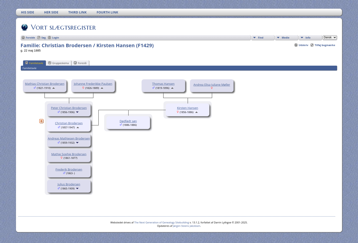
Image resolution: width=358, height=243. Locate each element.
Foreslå (80, 63)
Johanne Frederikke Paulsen (93, 84)
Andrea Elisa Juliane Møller (211, 85)
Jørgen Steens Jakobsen (186, 225)
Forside (30, 37)
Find (260, 37)
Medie (286, 37)
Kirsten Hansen (187, 108)
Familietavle (34, 63)
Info (308, 37)
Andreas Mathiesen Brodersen (69, 138)
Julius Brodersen (69, 184)
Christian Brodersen (69, 123)
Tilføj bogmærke (325, 45)
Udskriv (303, 45)
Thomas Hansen (163, 84)
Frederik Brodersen (68, 169)
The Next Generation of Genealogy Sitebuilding (161, 222)
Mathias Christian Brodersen (44, 84)
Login (55, 37)
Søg (43, 37)
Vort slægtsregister (63, 27)
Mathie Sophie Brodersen (69, 154)
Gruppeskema (58, 63)
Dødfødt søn (128, 121)
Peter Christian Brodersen (69, 108)
